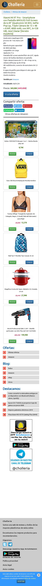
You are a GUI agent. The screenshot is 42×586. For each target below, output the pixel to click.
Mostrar (12, 154)
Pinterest (27, 106)
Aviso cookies (8, 569)
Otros (10, 382)
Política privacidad (10, 561)
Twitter (17, 106)
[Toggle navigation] (37, 4)
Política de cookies (30, 578)
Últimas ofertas (13, 352)
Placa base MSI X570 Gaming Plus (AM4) (22, 414)
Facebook (8, 106)
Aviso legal (7, 565)
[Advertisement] (21, 495)
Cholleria (6, 12)
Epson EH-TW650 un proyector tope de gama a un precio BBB (22, 404)
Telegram (19, 110)
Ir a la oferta (11, 94)
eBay (10, 377)
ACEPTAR (21, 581)
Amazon (16, 79)
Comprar (29, 154)
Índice (10, 368)
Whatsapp (8, 110)
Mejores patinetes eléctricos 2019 (20, 410)
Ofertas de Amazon (19, 12)
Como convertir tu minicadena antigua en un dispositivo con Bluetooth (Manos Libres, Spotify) (23, 395)
